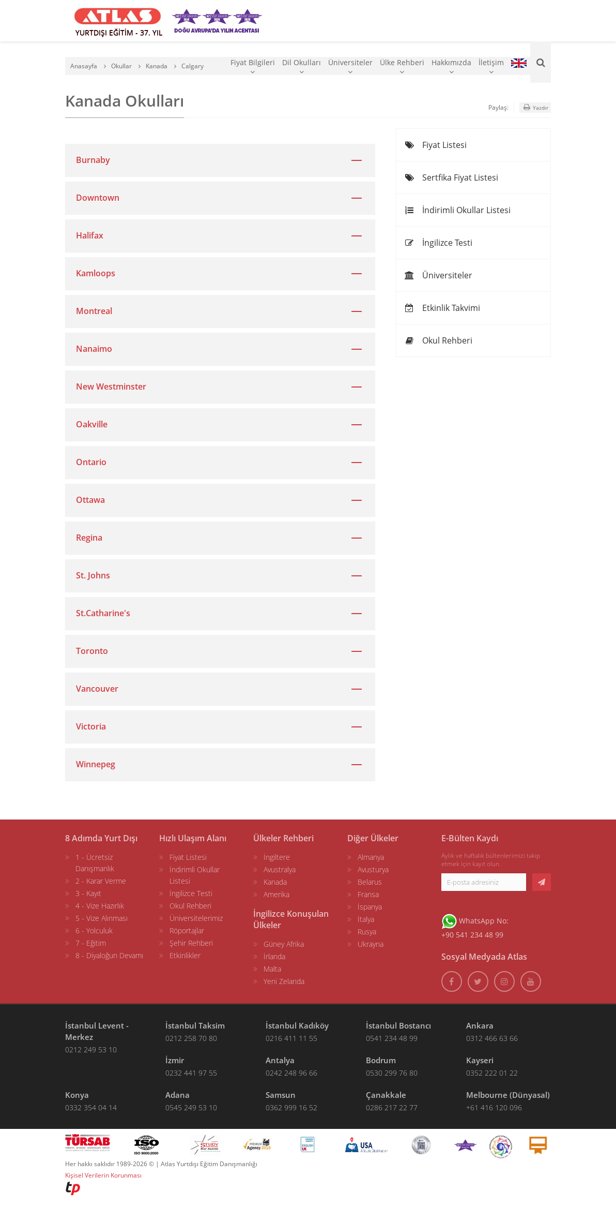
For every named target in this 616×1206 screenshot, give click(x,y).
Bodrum (381, 1060)
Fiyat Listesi (435, 145)
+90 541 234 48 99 (472, 935)
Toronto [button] (92, 651)
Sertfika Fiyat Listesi (451, 177)
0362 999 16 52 (291, 1107)
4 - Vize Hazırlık (99, 906)
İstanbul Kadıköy (297, 1025)
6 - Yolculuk (94, 930)
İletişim (491, 66)
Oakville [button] (91, 424)
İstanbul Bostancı (398, 1025)
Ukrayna (370, 944)
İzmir (174, 1060)
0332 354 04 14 (91, 1107)
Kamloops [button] (95, 273)
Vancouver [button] (97, 688)
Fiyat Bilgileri (252, 66)
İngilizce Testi (438, 242)
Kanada (275, 882)
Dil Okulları (301, 66)
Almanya (371, 857)
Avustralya (280, 869)
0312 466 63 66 (492, 1038)
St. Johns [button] (93, 575)
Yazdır (535, 107)
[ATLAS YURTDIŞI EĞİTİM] (118, 20)
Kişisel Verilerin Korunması (103, 1175)
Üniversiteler (350, 66)
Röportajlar (187, 930)
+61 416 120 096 (494, 1107)
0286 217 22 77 (392, 1107)
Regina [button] (89, 537)
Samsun (281, 1095)
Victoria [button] (91, 726)
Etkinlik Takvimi (442, 308)
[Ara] (540, 62)
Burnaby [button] (93, 160)
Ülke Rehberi (402, 66)
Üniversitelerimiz (196, 918)
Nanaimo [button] (94, 348)
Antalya (280, 1060)
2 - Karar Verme (100, 881)
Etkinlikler (185, 955)
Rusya (367, 931)
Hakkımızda (451, 66)
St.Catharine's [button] (103, 613)
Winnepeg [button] (95, 764)
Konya (77, 1095)
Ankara (480, 1025)
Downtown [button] (97, 197)
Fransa (368, 894)
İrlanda (274, 956)
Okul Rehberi (438, 340)
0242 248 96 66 (291, 1073)
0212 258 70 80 (191, 1038)
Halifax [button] (89, 235)
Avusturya (373, 869)
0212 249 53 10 (91, 1049)
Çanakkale (386, 1095)
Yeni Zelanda (284, 981)
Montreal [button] (94, 311)
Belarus (370, 882)
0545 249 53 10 (191, 1107)
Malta (272, 969)
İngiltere (277, 857)
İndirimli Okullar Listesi (457, 210)
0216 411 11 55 (291, 1038)
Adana (177, 1095)
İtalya (366, 919)
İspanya (370, 907)
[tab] (220, 160)
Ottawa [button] (90, 499)
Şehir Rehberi (191, 943)
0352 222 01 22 (492, 1073)
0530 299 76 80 (392, 1073)
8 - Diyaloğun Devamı (109, 955)
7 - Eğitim (90, 943)
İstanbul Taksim (195, 1025)
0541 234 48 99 (392, 1038)
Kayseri (480, 1060)
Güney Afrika (284, 944)
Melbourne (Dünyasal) (508, 1095)
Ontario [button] (91, 462)
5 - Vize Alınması (101, 918)
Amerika (276, 894)
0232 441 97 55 (191, 1073)
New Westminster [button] (111, 386)
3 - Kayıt (88, 893)
